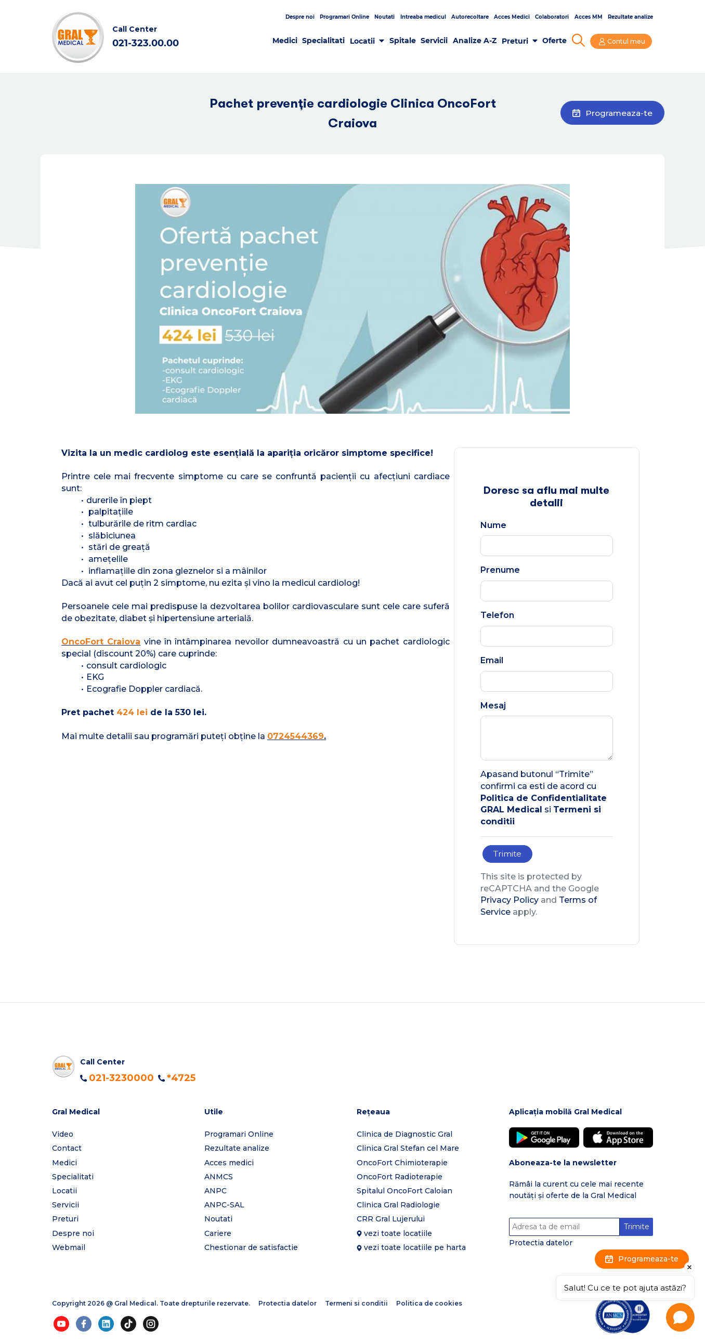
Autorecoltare (470, 17)
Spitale (403, 40)
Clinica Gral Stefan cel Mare (408, 1148)
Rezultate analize (630, 17)
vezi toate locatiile (398, 1233)
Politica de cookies (429, 1304)
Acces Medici (512, 17)
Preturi (516, 41)
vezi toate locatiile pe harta (415, 1247)
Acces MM (589, 17)
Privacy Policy (509, 900)
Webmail (68, 1247)
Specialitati (325, 40)
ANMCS (218, 1176)
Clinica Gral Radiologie (398, 1205)
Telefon (497, 615)
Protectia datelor (540, 1243)
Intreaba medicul (423, 17)
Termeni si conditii (356, 1304)
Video (62, 1134)
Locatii (363, 41)
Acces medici (229, 1162)
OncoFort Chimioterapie (402, 1162)
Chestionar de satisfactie (251, 1247)
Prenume (500, 570)
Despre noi (300, 17)
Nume (493, 525)
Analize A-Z (476, 40)
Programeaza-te (609, 114)
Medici (285, 40)
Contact (67, 1148)
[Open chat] (680, 1317)
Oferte (556, 40)
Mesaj (493, 706)
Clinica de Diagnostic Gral (404, 1134)
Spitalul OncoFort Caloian (404, 1191)
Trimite (508, 854)
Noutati (384, 17)
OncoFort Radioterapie (399, 1176)
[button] (124, 1113)
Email (491, 660)
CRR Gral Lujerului (391, 1219)
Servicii (435, 40)
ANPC (215, 1191)
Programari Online (344, 17)
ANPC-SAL (224, 1205)
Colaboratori (552, 17)
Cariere (217, 1233)
